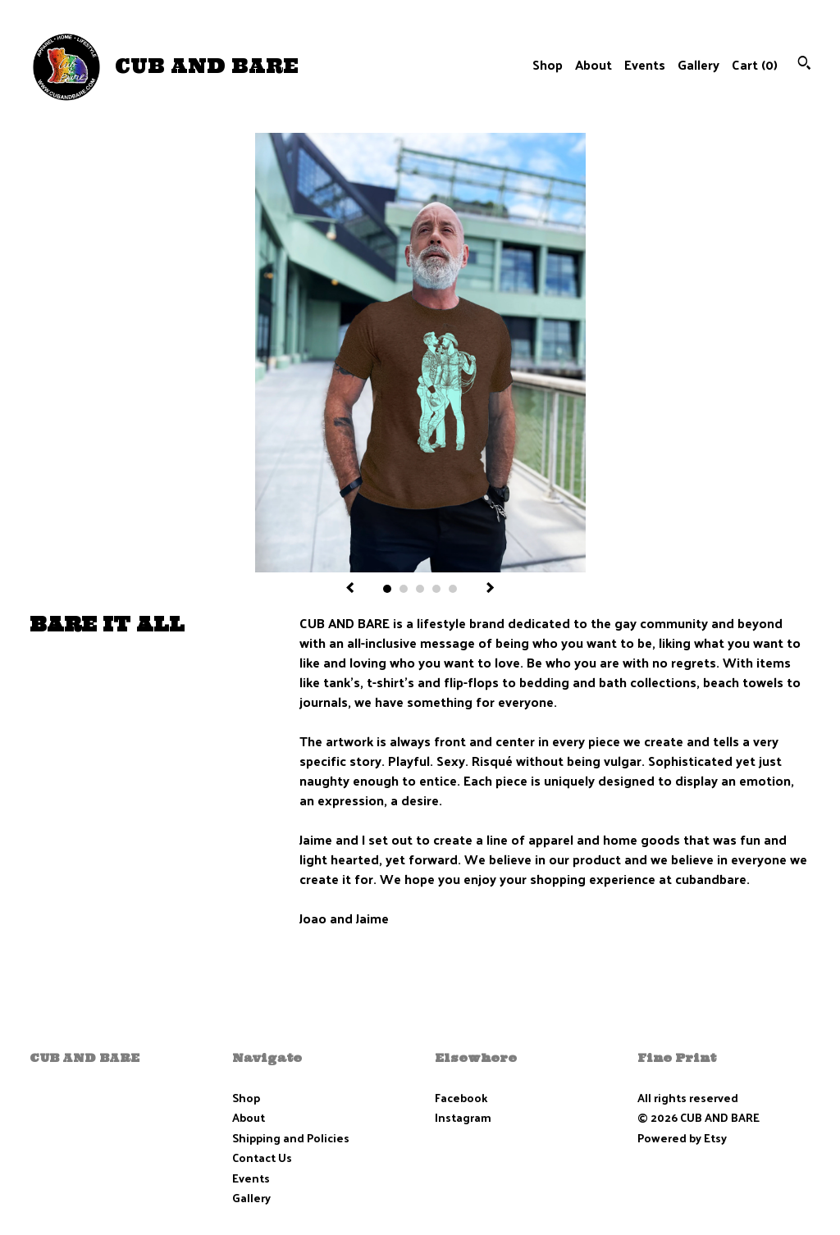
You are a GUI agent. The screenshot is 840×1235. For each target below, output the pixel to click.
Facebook (461, 1097)
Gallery (698, 64)
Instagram (463, 1117)
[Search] (804, 64)
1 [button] (387, 589)
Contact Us (262, 1157)
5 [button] (453, 589)
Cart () (755, 64)
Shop (547, 64)
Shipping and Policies (290, 1138)
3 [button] (420, 589)
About (593, 64)
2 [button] (403, 589)
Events (644, 64)
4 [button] (436, 589)
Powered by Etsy (682, 1138)
